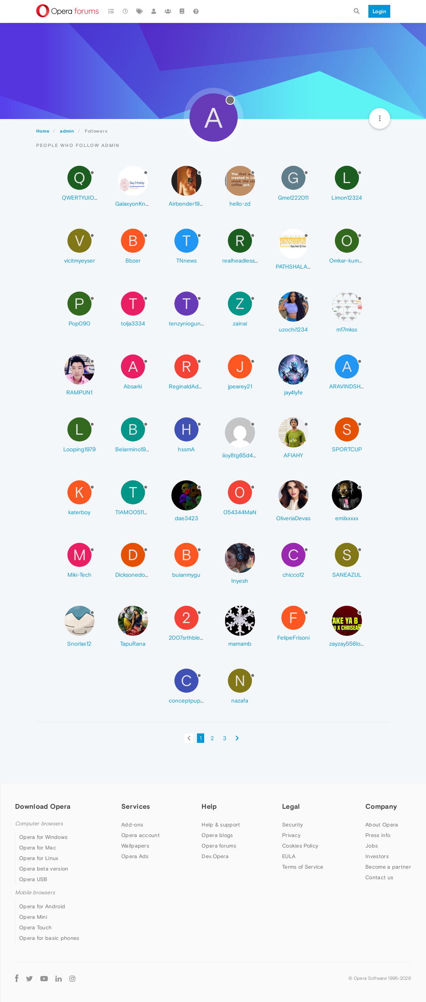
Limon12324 (346, 197)
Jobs (371, 846)
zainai (240, 323)
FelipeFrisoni (293, 637)
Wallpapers (135, 846)
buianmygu (186, 574)
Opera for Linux (38, 858)
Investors (377, 856)
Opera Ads (135, 856)
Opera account (140, 835)
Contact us (379, 877)
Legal (291, 806)
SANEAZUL (347, 574)
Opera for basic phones (49, 938)
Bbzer (132, 260)
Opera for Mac (37, 848)
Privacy (291, 835)
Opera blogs (217, 835)
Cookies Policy (300, 846)
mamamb (239, 643)
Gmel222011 (293, 197)
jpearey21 (240, 386)
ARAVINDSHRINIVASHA (359, 386)
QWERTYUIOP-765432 (91, 197)
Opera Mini (33, 917)
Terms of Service (303, 867)
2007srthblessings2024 (199, 637)
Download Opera (42, 806)
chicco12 (293, 574)
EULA (288, 856)
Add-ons (132, 825)
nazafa (239, 700)
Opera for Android (42, 906)
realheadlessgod (243, 260)
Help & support (221, 825)
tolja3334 (133, 323)
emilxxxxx (347, 518)
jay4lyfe (293, 392)
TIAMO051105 (133, 512)
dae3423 (186, 518)
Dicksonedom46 (135, 574)
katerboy (79, 512)
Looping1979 (79, 449)
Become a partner (388, 867)
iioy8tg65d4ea (240, 455)
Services (135, 806)
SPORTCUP (347, 449)
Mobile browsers (35, 892)
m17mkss (346, 329)
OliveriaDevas (293, 518)
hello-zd (239, 203)
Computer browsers (39, 823)
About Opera (381, 825)
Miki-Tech (79, 574)
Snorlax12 (79, 643)
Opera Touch (35, 927)
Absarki (133, 386)
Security (292, 825)
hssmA (186, 449)
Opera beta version (43, 869)
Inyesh (239, 580)
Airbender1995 (187, 203)
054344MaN (240, 512)
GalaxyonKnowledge (141, 203)
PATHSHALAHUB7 (298, 266)
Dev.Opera (215, 856)
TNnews (186, 260)
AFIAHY (293, 455)
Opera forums (219, 846)
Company (381, 806)
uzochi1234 (293, 329)
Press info (377, 835)
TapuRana (132, 643)
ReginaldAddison (190, 386)
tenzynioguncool (190, 323)
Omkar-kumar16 (349, 260)
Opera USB (33, 879)
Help (209, 806)
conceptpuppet (189, 700)
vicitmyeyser (79, 260)
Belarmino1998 (134, 449)
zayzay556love (347, 643)
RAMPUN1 (79, 392)
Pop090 (79, 323)
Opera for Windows (43, 837)
